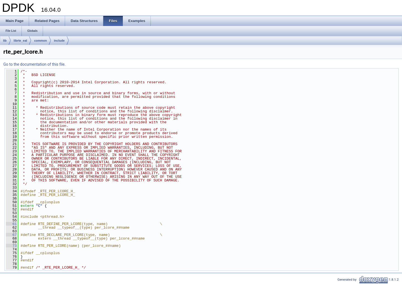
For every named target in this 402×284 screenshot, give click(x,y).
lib (5, 40)
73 (11, 245)
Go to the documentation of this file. (34, 64)
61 (11, 223)
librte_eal (20, 40)
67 (11, 234)
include (59, 40)
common (40, 40)
